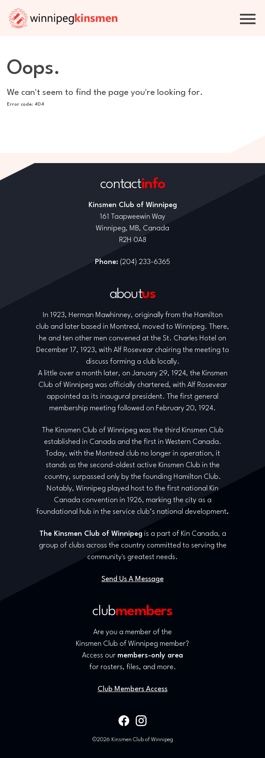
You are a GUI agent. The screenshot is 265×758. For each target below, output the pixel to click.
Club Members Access (132, 689)
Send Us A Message (132, 579)
